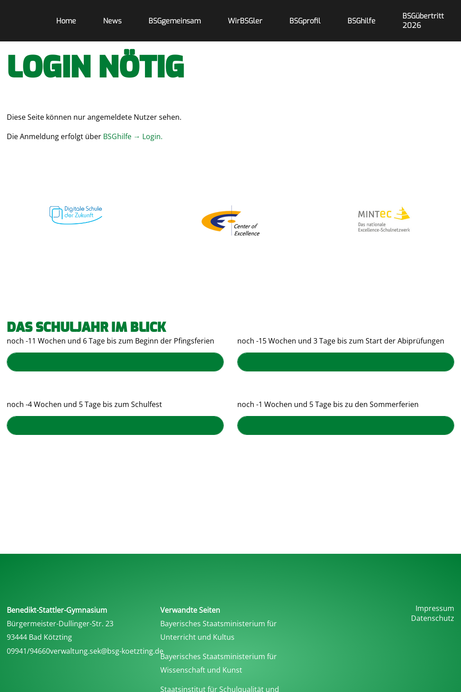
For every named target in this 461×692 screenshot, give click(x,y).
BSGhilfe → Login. (133, 136)
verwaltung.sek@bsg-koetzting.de (106, 651)
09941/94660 (28, 651)
